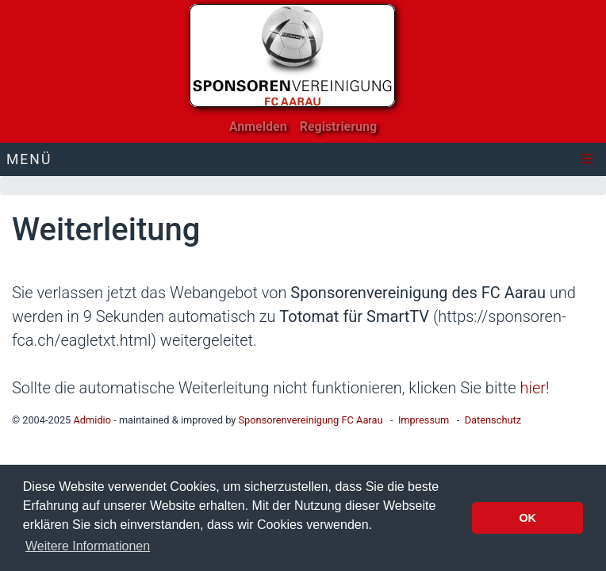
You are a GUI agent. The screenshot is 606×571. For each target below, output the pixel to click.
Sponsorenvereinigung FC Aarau (310, 420)
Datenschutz (493, 420)
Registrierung (339, 126)
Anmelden (258, 126)
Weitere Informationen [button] (87, 546)
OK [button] (527, 518)
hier (533, 387)
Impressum (423, 420)
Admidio (92, 420)
